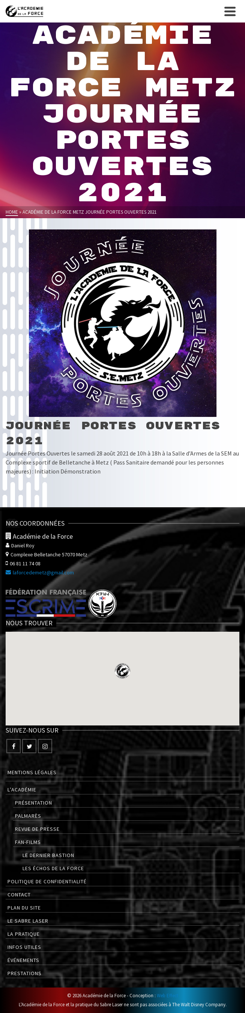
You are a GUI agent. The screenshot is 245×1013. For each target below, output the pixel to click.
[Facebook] (13, 746)
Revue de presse (37, 829)
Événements (23, 960)
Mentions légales (32, 772)
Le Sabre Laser (28, 920)
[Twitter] (29, 746)
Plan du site (24, 907)
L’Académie (22, 789)
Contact (19, 894)
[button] (122, 671)
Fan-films (28, 842)
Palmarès (28, 815)
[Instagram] (45, 746)
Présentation (33, 802)
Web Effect (167, 995)
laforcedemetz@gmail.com (40, 572)
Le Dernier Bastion (48, 855)
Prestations (25, 973)
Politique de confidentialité (47, 881)
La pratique (24, 934)
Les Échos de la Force (53, 868)
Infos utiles (24, 947)
